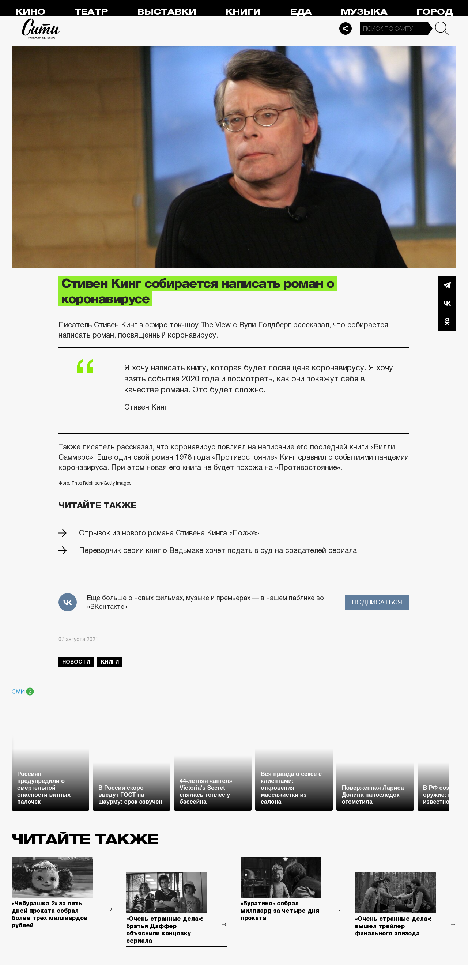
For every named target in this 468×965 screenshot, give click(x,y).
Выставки (166, 11)
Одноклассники (447, 321)
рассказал (311, 325)
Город (434, 11)
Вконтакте (447, 303)
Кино (30, 11)
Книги (242, 11)
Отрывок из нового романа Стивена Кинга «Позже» (169, 533)
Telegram (447, 285)
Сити (41, 28)
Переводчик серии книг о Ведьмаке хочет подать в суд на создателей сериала (218, 550)
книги (110, 662)
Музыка (364, 11)
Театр (91, 11)
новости (76, 662)
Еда (301, 11)
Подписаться (377, 602)
